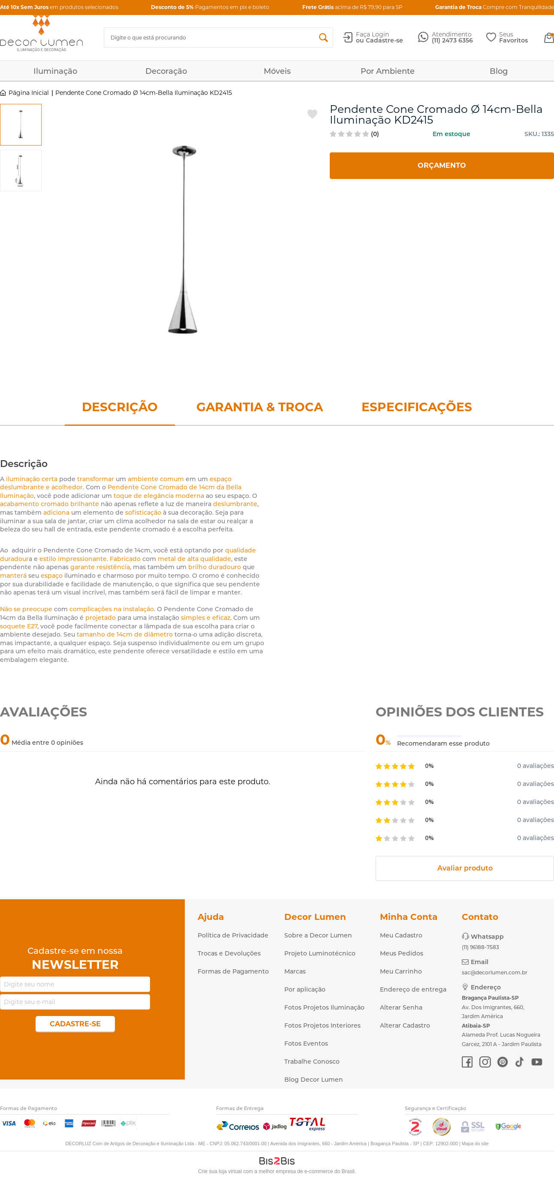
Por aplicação (304, 989)
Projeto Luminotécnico (319, 953)
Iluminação (55, 71)
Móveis (277, 71)
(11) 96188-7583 (480, 947)
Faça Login (372, 34)
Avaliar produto (465, 868)
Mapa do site (475, 1143)
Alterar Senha (401, 1007)
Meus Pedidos (401, 953)
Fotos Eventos (306, 1043)
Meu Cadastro (401, 935)
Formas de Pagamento (233, 971)
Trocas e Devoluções (229, 953)
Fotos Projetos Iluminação (324, 1007)
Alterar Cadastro (405, 1025)
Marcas (295, 971)
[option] (21, 125)
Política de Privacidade (233, 935)
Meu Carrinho (401, 971)
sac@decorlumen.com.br (494, 972)
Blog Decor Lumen (313, 1079)
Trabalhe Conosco (312, 1061)
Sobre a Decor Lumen (318, 935)
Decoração (166, 71)
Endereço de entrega (413, 989)
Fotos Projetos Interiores (322, 1025)
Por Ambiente (388, 71)
